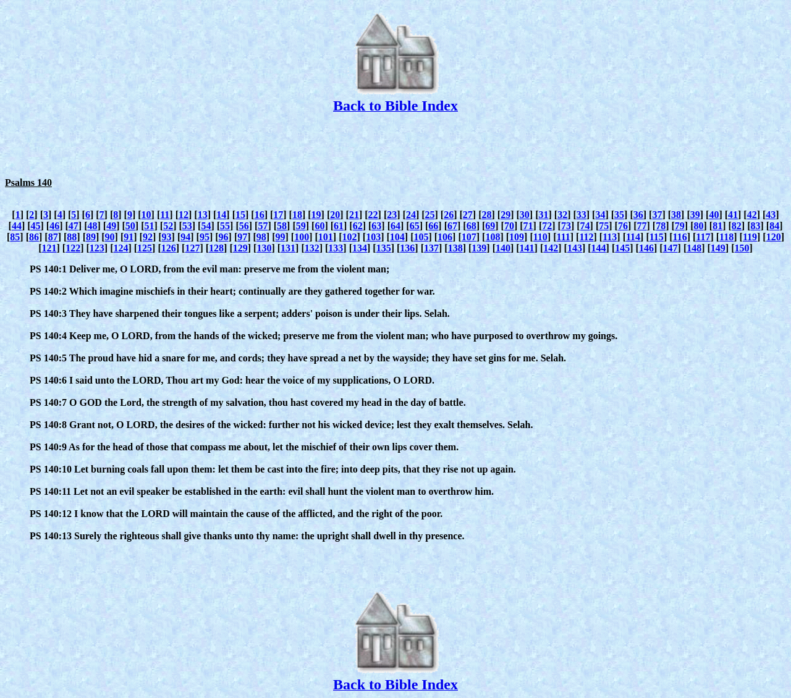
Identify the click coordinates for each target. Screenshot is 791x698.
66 (433, 226)
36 (638, 214)
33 (581, 214)
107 (469, 237)
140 (503, 248)
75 (604, 226)
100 (301, 237)
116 (680, 237)
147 (670, 248)
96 (224, 237)
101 (325, 237)
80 (699, 226)
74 (585, 226)
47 (73, 226)
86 (34, 237)
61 (339, 226)
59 (301, 226)
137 (431, 248)
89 (91, 237)
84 (774, 226)
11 (164, 214)
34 (600, 214)
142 (550, 248)
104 (397, 237)
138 (455, 248)
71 (528, 226)
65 (415, 226)
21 (354, 214)
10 (146, 214)
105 (420, 237)
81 (717, 226)
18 (297, 214)
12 (183, 214)
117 (703, 237)
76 (623, 226)
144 (598, 248)
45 (36, 226)
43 (771, 214)
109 (516, 237)
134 (359, 248)
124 (120, 248)
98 (261, 237)
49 (111, 226)
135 (383, 248)
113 (610, 237)
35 (619, 214)
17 (278, 214)
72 (547, 226)
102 (349, 237)
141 (527, 248)
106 (445, 237)
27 (468, 214)
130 (263, 248)
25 (430, 214)
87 (53, 237)
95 (204, 237)
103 (373, 237)
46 (54, 226)
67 (452, 226)
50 (130, 226)
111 (563, 237)
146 (646, 248)
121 (48, 248)
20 (335, 214)
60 (319, 226)
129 (240, 248)
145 (622, 248)
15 (240, 214)
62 (358, 226)
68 (471, 226)
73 (566, 226)
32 (562, 214)
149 (718, 248)
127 (192, 248)
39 (695, 214)
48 (93, 226)
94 (185, 237)
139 (479, 248)
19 (316, 214)
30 (525, 214)
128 (216, 248)
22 (373, 214)
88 (72, 237)
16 (259, 214)
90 (110, 237)
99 (281, 237)
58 (282, 226)
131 (288, 248)
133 (335, 248)
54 (206, 226)
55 (225, 226)
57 (263, 226)
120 (773, 237)
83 (755, 226)
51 (149, 226)
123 (97, 248)
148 (694, 248)
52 (168, 226)
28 (487, 214)
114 (633, 237)
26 (449, 214)
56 (244, 226)
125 (144, 248)
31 (543, 214)
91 (128, 237)
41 (733, 214)
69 (490, 226)
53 (187, 226)
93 (167, 237)
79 (680, 226)
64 (395, 226)
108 (492, 237)
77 (642, 226)
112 (586, 237)
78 (661, 226)
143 (574, 248)
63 (376, 226)
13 (203, 214)
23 (392, 214)
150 (742, 248)
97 (242, 237)
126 (168, 248)
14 (221, 214)
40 (714, 214)
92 (148, 237)
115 (656, 237)
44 (17, 226)
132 (312, 248)
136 (407, 248)
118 (726, 237)
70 (509, 226)
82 (737, 226)
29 (505, 214)
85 (15, 237)
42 (752, 214)
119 (750, 237)
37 (657, 214)
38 (676, 214)
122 (73, 248)
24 (411, 214)
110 (540, 237)
